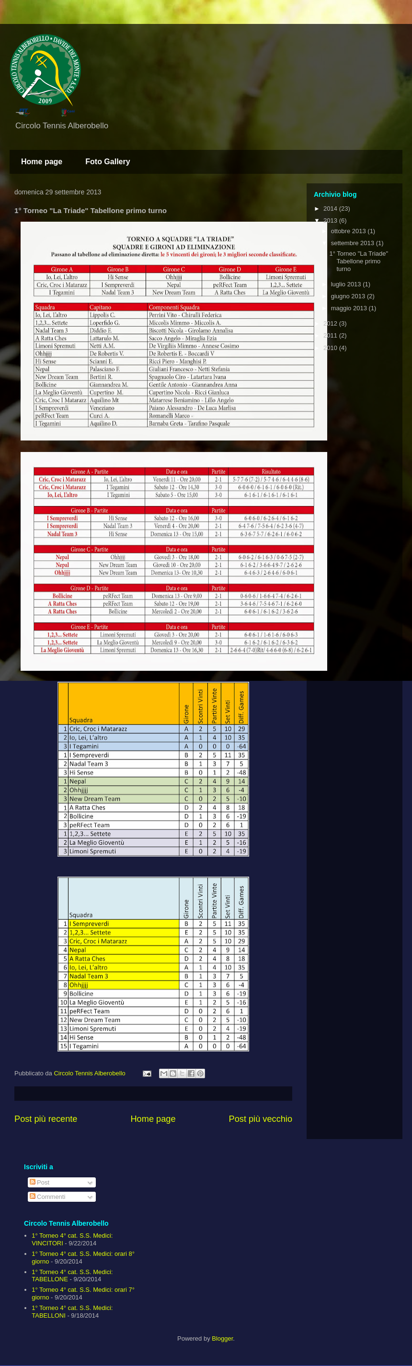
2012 (331, 323)
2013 (331, 220)
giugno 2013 (349, 296)
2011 (331, 335)
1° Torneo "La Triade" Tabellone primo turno (358, 261)
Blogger (222, 1338)
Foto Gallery (107, 162)
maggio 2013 (350, 308)
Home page (41, 162)
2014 (331, 208)
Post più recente (45, 1119)
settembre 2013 (353, 243)
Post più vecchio (260, 1119)
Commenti (48, 1196)
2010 (331, 347)
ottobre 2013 (349, 231)
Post (40, 1182)
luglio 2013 (347, 284)
